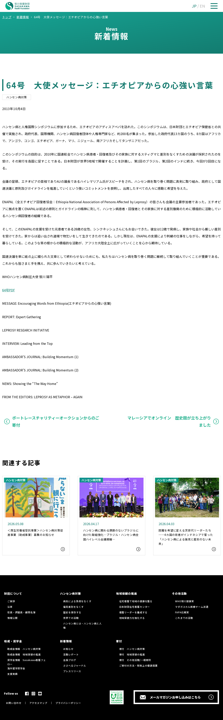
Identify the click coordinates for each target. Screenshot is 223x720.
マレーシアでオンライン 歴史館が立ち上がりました (169, 421)
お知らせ (68, 648)
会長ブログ (69, 660)
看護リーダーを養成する (133, 612)
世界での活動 (71, 617)
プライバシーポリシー (68, 703)
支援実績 (12, 674)
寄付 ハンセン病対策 (132, 648)
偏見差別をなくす (73, 606)
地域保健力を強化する (132, 617)
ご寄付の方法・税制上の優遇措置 (138, 665)
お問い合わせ (13, 703)
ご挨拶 (11, 601)
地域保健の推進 (126, 593)
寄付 (119, 641)
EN (202, 6)
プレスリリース (72, 671)
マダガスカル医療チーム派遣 (191, 606)
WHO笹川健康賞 (184, 601)
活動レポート (71, 654)
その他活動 (179, 593)
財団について (13, 593)
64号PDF (8, 290)
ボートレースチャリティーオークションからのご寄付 (55, 421)
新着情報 (66, 641)
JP (194, 6)
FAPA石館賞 (182, 612)
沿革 (10, 606)
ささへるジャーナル (74, 665)
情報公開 (12, 617)
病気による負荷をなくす (77, 601)
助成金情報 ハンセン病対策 (24, 648)
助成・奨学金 (13, 641)
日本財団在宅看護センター (134, 606)
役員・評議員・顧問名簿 (21, 612)
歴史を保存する (72, 612)
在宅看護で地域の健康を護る (136, 601)
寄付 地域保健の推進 (132, 654)
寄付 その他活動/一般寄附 (135, 660)
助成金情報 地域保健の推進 (24, 654)
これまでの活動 (184, 617)
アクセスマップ (38, 703)
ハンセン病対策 (16, 97)
